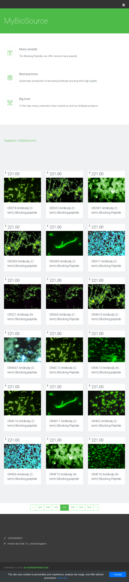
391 (56, 507)
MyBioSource (27, 140)
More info (62, 578)
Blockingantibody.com (36, 568)
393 (73, 507)
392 (64, 507)
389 (40, 507)
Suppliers (10, 140)
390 (48, 507)
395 (89, 507)
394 (81, 507)
